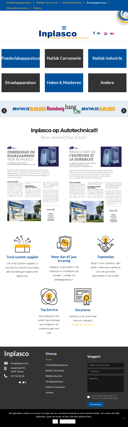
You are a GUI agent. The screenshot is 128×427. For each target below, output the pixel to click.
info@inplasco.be (19, 363)
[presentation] (4, 110)
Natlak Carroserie (47, 2)
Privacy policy (67, 421)
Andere (37, 8)
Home (49, 359)
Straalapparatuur (97, 2)
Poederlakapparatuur (19, 2)
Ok (55, 421)
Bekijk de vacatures (83, 324)
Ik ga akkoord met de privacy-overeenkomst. (105, 396)
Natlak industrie (72, 2)
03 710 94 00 (17, 376)
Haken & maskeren (17, 8)
